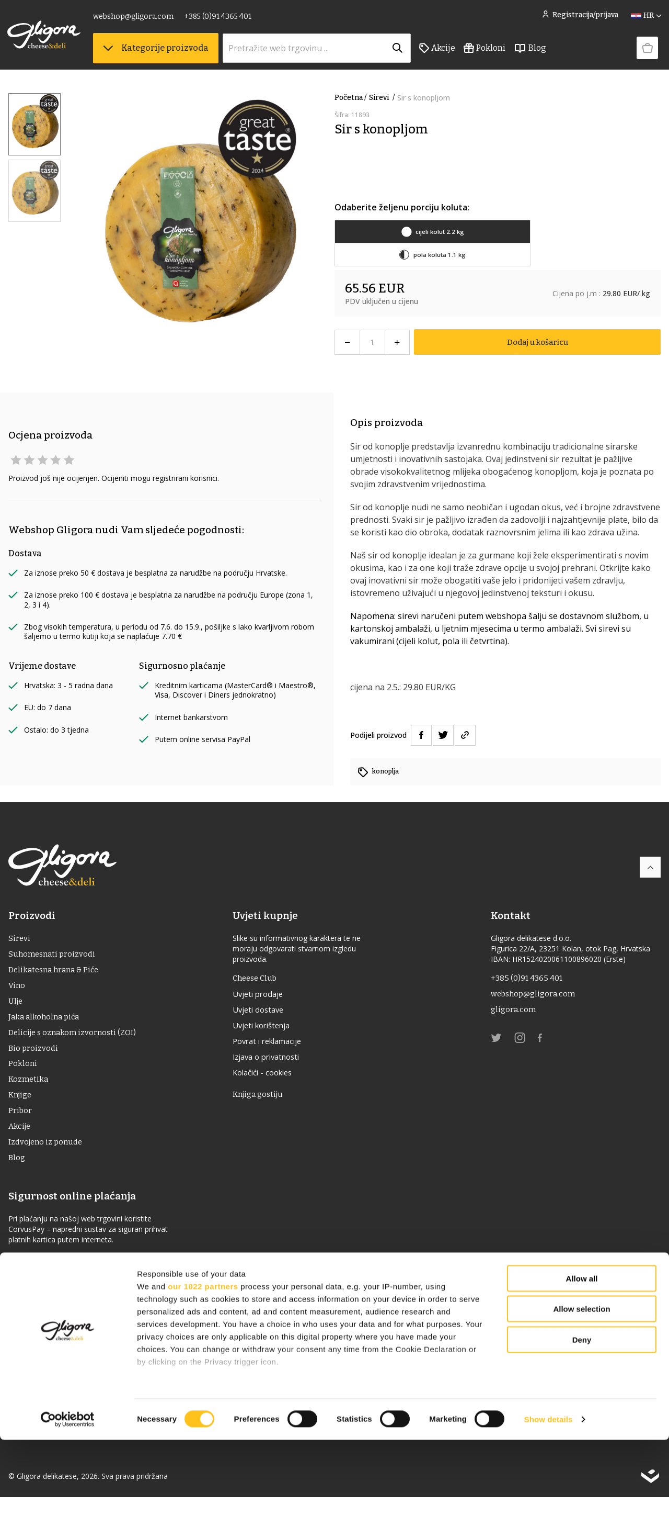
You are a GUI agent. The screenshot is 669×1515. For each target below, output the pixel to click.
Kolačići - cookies (269, 1080)
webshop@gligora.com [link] (134, 19)
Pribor (20, 1124)
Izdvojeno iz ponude (47, 1157)
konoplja (387, 771)
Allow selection (581, 1383)
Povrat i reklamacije (274, 1046)
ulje (16, 1007)
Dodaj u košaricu (537, 342)
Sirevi (383, 97)
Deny (582, 1414)
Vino (17, 990)
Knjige (21, 1107)
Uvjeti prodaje (263, 996)
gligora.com (514, 1013)
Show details (548, 1494)
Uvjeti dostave (263, 1013)
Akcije (438, 53)
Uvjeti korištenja (268, 1030)
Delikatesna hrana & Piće (56, 973)
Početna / (350, 97)
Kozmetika (29, 1090)
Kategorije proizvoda (157, 53)
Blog (531, 53)
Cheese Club (260, 979)
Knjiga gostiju (263, 1103)
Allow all (582, 1353)
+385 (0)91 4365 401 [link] (218, 19)
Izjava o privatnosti (273, 1063)
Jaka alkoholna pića (46, 1023)
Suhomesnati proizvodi (53, 956)
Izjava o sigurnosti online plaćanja (75, 1276)
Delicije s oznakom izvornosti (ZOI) (75, 1040)
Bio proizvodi (34, 1057)
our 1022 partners (203, 1361)
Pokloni (485, 53)
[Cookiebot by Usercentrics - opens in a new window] (67, 1494)
